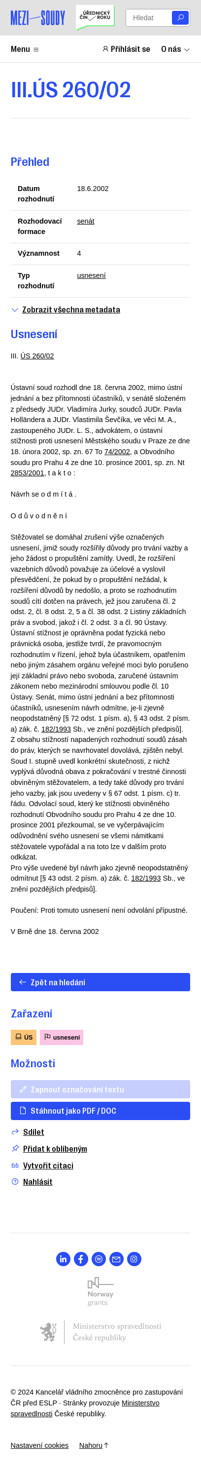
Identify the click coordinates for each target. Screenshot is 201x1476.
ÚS (23, 1037)
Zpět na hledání (51, 982)
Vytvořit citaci (42, 1165)
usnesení (91, 275)
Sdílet (27, 1131)
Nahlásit (32, 1181)
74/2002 (117, 452)
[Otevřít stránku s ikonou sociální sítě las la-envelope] (116, 1259)
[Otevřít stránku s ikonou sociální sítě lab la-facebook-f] (81, 1259)
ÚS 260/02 (37, 356)
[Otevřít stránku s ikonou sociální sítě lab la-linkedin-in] (63, 1259)
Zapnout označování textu (71, 1089)
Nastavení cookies (40, 1445)
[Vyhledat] (180, 18)
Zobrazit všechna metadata (65, 309)
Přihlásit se (126, 48)
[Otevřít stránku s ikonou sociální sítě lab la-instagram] (134, 1259)
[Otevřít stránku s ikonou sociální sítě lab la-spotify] (99, 1259)
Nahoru (94, 1445)
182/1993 (56, 729)
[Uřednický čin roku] (95, 18)
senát (85, 221)
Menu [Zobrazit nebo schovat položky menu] (25, 48)
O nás (176, 48)
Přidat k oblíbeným (49, 1148)
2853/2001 (27, 473)
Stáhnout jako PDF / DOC (67, 1110)
